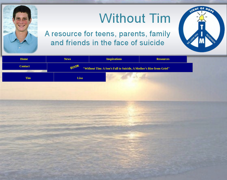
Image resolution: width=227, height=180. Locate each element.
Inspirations (114, 59)
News (67, 59)
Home (24, 59)
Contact (24, 66)
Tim (28, 77)
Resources (163, 59)
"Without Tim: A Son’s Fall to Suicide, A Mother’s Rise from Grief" (120, 67)
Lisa (80, 77)
